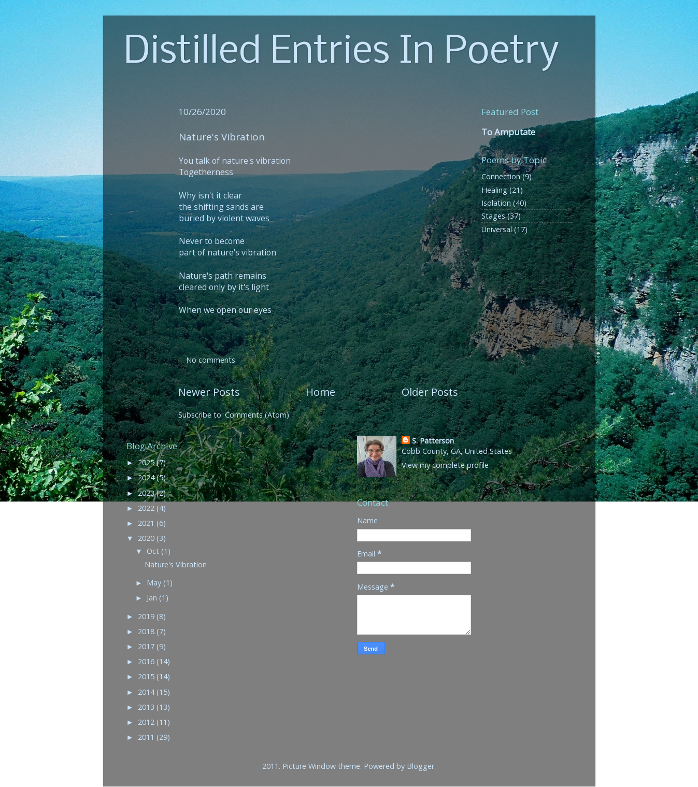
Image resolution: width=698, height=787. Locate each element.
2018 (147, 631)
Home (320, 391)
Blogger (420, 766)
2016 (147, 661)
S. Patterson (433, 441)
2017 (147, 646)
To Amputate (508, 132)
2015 (147, 676)
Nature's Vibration (222, 137)
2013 (147, 707)
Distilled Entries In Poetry (341, 52)
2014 (147, 692)
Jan (153, 598)
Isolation (496, 203)
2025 (147, 462)
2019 (147, 616)
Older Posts (430, 391)
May (155, 583)
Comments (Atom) (257, 415)
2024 (147, 477)
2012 (147, 722)
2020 (147, 538)
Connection (500, 176)
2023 (147, 493)
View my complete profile (445, 465)
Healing (494, 190)
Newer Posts (209, 391)
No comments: (212, 360)
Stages (493, 216)
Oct (154, 551)
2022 (147, 508)
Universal (496, 229)
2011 (147, 737)
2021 (147, 523)
